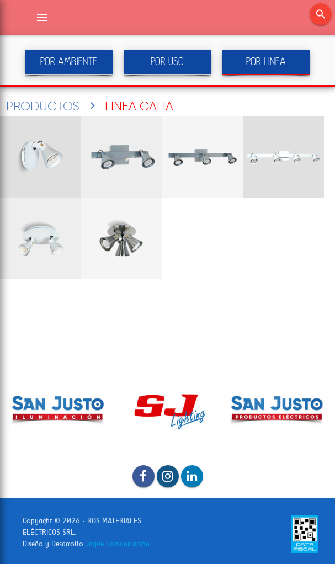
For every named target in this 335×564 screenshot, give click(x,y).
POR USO (167, 61)
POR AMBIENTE (68, 61)
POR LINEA (266, 61)
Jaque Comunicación (118, 544)
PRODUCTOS (42, 106)
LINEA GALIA (139, 106)
